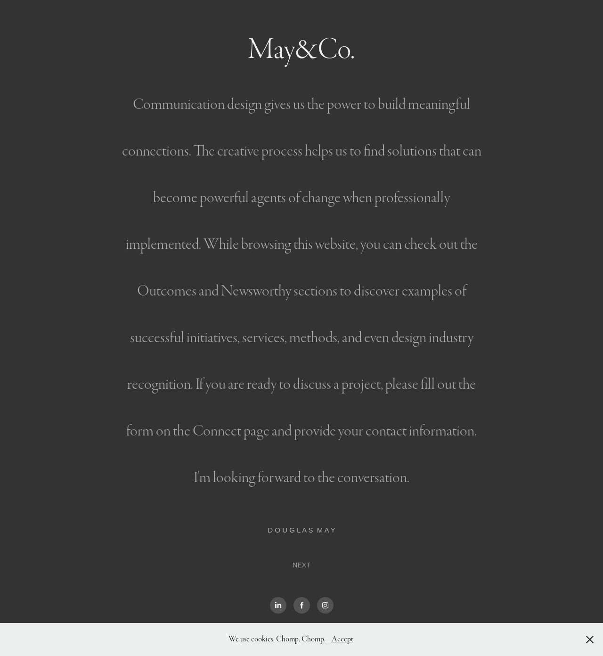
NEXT (301, 565)
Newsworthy (256, 291)
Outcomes (166, 291)
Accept (342, 639)
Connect (217, 431)
